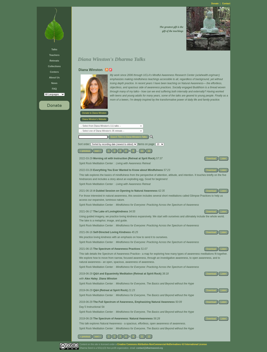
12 (149, 151)
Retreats (54, 60)
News (54, 83)
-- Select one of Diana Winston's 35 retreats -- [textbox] (102, 131)
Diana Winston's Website (94, 119)
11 (142, 151)
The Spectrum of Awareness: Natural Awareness (123, 318)
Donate (215, 3)
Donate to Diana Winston (94, 113)
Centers (54, 72)
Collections (54, 66)
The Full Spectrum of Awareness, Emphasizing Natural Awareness (134, 301)
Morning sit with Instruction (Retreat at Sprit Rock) (124, 158)
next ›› (97, 151)
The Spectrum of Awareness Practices (117, 248)
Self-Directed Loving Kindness (112, 232)
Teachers (54, 55)
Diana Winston (108, 278)
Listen (223, 158)
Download (211, 158)
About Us (54, 77)
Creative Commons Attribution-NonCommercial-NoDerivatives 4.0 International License (162, 344)
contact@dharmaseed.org (149, 348)
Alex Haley (91, 278)
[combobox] (110, 126)
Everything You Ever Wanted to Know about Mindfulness (128, 170)
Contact (226, 3)
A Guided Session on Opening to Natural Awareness (125, 190)
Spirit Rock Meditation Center (96, 163)
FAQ (54, 88)
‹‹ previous (85, 151)
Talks (54, 49)
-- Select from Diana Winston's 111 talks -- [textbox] (100, 126)
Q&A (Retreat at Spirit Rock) (110, 290)
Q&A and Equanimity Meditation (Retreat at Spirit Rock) (127, 273)
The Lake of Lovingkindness (111, 211)
